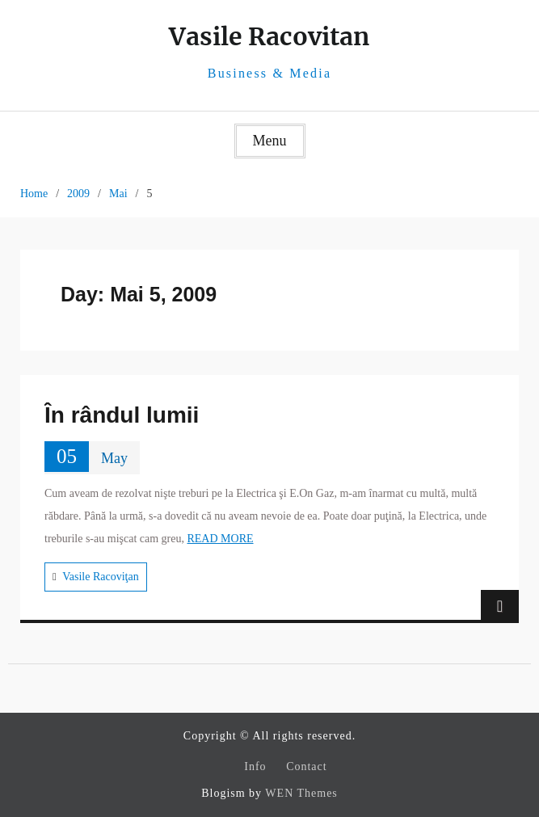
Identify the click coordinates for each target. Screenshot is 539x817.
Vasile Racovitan (269, 36)
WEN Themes (301, 793)
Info (255, 766)
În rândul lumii (121, 414)
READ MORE (220, 539)
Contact (306, 766)
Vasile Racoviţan (100, 577)
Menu (270, 141)
